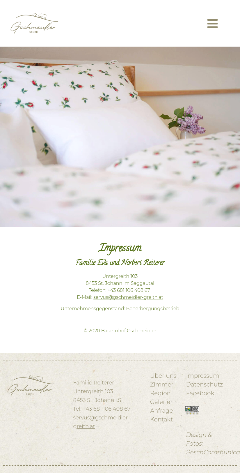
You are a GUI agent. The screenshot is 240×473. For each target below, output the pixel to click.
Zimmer (162, 384)
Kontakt (161, 419)
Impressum (202, 375)
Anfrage (161, 410)
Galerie (160, 401)
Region (160, 393)
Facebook (200, 393)
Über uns (163, 375)
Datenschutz (204, 384)
